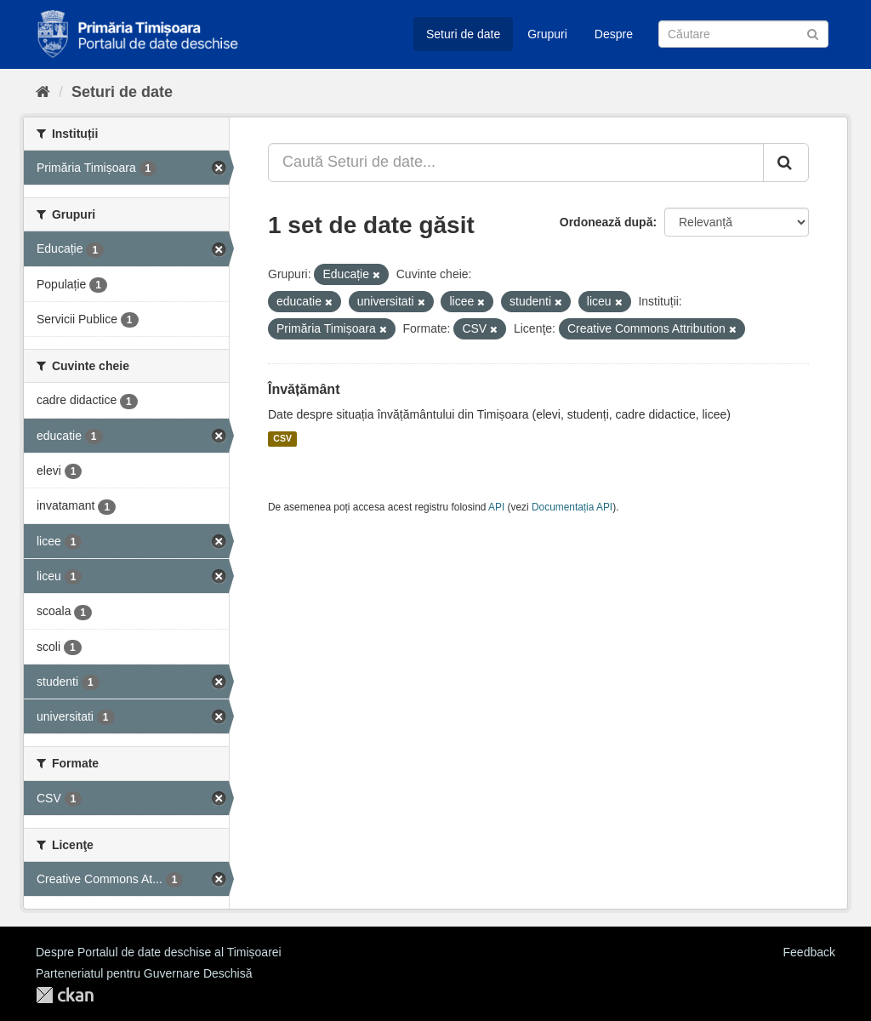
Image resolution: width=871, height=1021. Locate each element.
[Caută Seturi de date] (743, 34)
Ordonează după (606, 222)
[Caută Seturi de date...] (516, 162)
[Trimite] (813, 33)
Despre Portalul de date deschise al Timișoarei (159, 952)
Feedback (809, 952)
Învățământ (303, 389)
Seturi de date (463, 34)
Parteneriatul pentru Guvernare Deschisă (144, 973)
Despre (614, 34)
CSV (282, 439)
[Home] (43, 91)
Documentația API (572, 507)
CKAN (65, 995)
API (496, 507)
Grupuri (547, 34)
